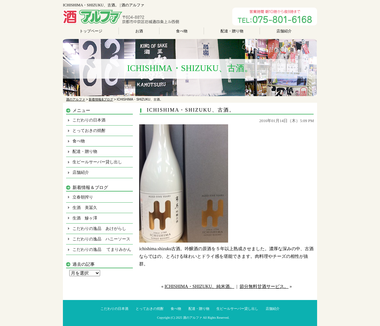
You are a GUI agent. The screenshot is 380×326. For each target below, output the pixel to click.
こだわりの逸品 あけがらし (99, 228)
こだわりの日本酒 (88, 120)
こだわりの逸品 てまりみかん (101, 249)
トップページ (90, 31)
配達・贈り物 (232, 31)
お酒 (139, 31)
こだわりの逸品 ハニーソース (101, 239)
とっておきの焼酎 (88, 130)
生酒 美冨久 (84, 207)
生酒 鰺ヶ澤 (84, 218)
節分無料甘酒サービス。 (264, 286)
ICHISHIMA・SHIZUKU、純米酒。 (199, 286)
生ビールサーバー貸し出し (97, 162)
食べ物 (181, 31)
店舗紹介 (284, 31)
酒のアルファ (192, 317)
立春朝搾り (82, 197)
